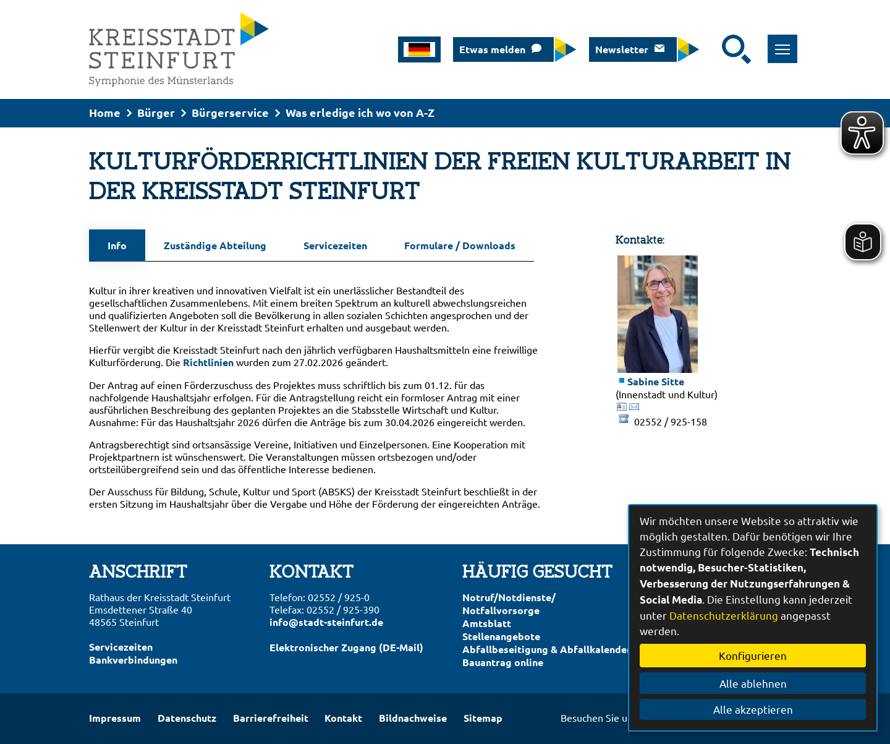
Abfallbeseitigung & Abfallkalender (546, 649)
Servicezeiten (335, 245)
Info (117, 245)
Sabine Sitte (655, 381)
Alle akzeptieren (753, 709)
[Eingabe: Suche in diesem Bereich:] (714, 49)
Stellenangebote (501, 636)
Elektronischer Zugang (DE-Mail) (346, 647)
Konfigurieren (753, 655)
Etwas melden (492, 49)
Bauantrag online (502, 662)
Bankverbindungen (133, 659)
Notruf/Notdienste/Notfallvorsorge (509, 604)
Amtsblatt (486, 623)
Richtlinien (208, 362)
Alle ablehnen (753, 683)
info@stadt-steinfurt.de (326, 621)
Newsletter (621, 49)
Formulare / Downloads (459, 245)
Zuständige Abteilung (215, 245)
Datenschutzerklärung (723, 615)
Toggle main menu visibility (786, 42)
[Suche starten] (737, 49)
